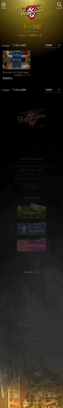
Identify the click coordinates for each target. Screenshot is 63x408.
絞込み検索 (20, 45)
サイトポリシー (31, 320)
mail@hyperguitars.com (35, 178)
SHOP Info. (31, 186)
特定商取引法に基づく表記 (31, 324)
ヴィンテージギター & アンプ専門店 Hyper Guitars (31, 398)
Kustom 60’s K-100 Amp (15, 72)
